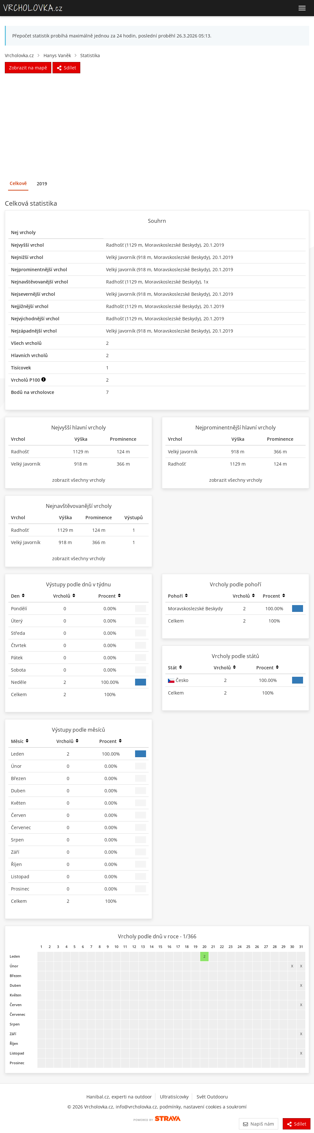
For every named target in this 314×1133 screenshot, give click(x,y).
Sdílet (296, 1124)
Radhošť (115, 245)
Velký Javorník (120, 257)
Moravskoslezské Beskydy (172, 245)
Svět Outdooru (212, 1097)
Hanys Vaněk (57, 55)
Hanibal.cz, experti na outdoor (119, 1097)
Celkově (18, 183)
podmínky (170, 1107)
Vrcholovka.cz (19, 55)
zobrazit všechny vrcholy (78, 480)
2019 (42, 183)
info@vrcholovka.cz (136, 1107)
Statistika (90, 55)
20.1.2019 (213, 245)
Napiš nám (258, 1124)
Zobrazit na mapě (28, 68)
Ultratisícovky (174, 1097)
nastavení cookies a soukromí (215, 1107)
